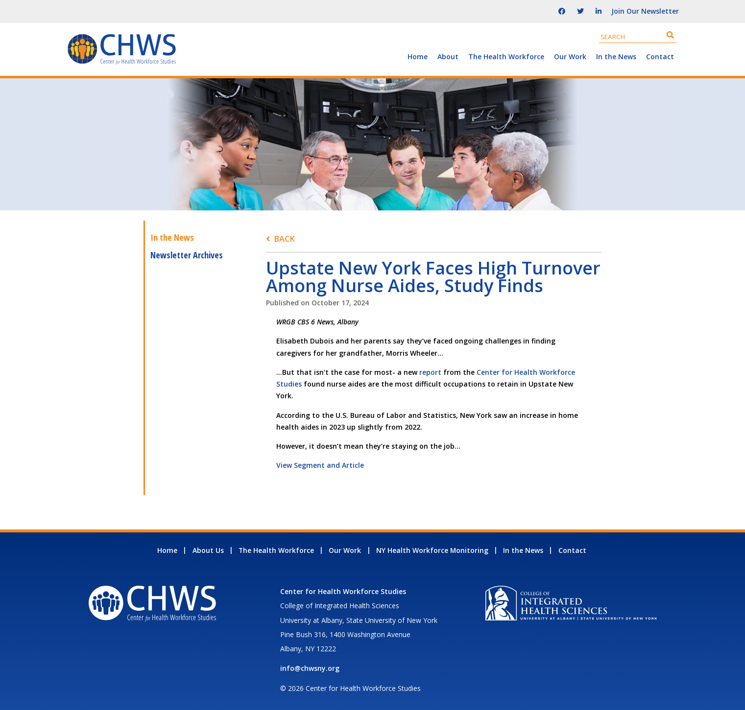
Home (418, 56)
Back (284, 238)
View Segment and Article (320, 465)
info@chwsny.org (309, 668)
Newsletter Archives (186, 255)
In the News (616, 56)
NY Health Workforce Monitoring (432, 550)
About (447, 56)
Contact (660, 56)
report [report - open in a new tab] (430, 372)
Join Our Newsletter (645, 11)
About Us (208, 550)
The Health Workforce (506, 56)
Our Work (570, 56)
